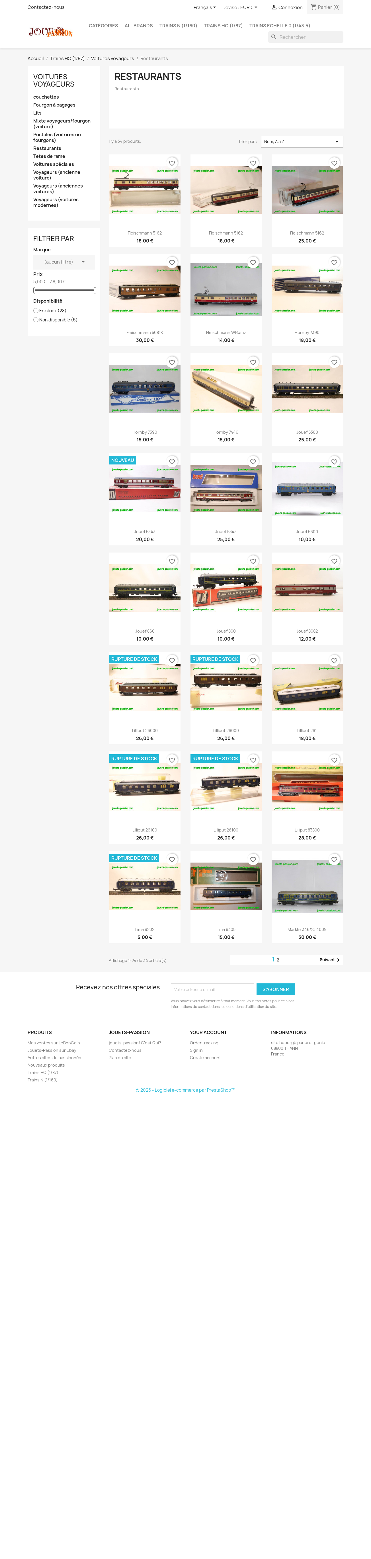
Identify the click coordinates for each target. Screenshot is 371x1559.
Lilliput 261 (307, 730)
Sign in (196, 1050)
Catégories (103, 26)
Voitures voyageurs (54, 80)
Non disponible (58, 320)
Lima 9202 (144, 929)
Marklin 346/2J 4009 (307, 929)
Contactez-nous (46, 7)
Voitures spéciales (53, 164)
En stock (53, 311)
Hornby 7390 (307, 332)
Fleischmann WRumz (226, 332)
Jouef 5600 (307, 531)
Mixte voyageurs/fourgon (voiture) (62, 124)
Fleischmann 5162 (145, 233)
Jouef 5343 (144, 531)
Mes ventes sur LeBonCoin (54, 1043)
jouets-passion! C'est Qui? (135, 1043)
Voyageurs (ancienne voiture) (56, 175)
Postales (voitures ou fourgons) (57, 137)
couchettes (46, 97)
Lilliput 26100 (144, 830)
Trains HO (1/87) (223, 26)
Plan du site (120, 1057)
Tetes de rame (49, 156)
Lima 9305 (225, 929)
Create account (205, 1057)
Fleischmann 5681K (145, 332)
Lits (37, 113)
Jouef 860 (145, 631)
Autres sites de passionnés (54, 1057)
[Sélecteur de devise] (249, 7)
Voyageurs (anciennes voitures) (58, 189)
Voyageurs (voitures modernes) (56, 202)
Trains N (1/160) (178, 26)
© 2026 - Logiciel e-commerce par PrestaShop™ (185, 1090)
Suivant (331, 960)
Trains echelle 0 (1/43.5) (279, 26)
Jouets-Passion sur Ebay (52, 1050)
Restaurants (47, 148)
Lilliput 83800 (307, 830)
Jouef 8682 (307, 631)
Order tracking (204, 1043)
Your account (208, 1032)
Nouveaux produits (46, 1065)
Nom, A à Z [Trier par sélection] (302, 141)
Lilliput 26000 (145, 730)
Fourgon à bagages (54, 105)
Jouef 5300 (307, 432)
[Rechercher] (305, 37)
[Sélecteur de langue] (206, 7)
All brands (139, 26)
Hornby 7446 (226, 432)
